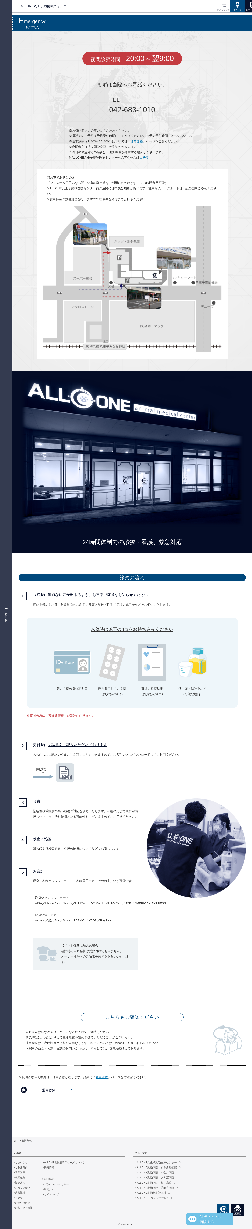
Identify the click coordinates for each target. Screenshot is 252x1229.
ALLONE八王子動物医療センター (160, 1162)
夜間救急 (27, 1177)
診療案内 (27, 1182)
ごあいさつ (28, 1162)
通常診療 (137, 141)
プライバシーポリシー (63, 1184)
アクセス (27, 1197)
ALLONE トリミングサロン (156, 1197)
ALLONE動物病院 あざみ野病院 (160, 1167)
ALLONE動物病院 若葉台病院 (159, 1187)
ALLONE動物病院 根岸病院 (157, 1182)
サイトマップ (58, 1194)
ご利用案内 (28, 1167)
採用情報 (56, 1167)
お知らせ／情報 (31, 1207)
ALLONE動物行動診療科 (155, 1192)
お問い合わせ (29, 1202)
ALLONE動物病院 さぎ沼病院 (159, 1177)
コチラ (144, 157)
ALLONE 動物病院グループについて (71, 1162)
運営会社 (56, 1189)
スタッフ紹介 (29, 1187)
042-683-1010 (132, 109)
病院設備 (27, 1192)
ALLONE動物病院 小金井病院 (159, 1172)
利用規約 (56, 1179)
